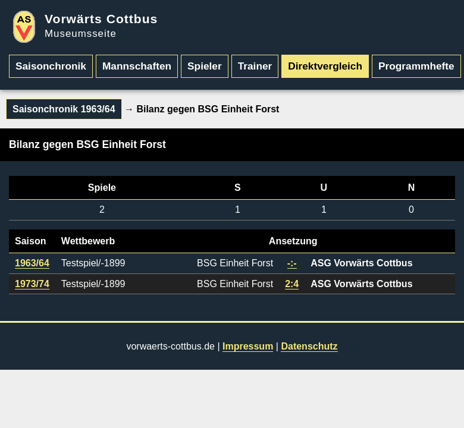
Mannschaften (136, 66)
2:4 (292, 284)
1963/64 (32, 263)
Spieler (204, 66)
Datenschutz (309, 346)
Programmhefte (416, 66)
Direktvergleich (325, 66)
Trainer (255, 66)
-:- (292, 263)
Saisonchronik (50, 66)
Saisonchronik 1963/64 (63, 109)
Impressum (247, 346)
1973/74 (32, 284)
